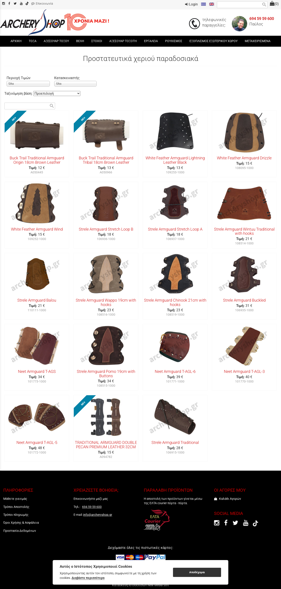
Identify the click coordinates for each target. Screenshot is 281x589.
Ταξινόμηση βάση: (18, 93)
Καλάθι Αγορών (227, 498)
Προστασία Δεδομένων (19, 530)
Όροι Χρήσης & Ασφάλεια (21, 522)
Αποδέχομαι (197, 572)
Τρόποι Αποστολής (16, 507)
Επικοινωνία (42, 3)
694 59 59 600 (261, 18)
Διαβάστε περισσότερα (88, 578)
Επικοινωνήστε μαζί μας (91, 498)
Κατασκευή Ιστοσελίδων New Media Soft (140, 585)
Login (191, 4)
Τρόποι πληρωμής (16, 514)
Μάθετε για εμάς (15, 498)
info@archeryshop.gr (97, 514)
